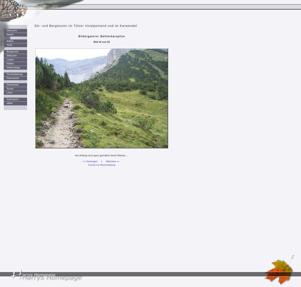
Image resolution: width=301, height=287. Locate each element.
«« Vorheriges (90, 161)
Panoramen (13, 78)
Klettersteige (13, 67)
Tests (9, 45)
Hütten (10, 63)
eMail (9, 103)
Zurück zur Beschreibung (101, 165)
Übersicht (12, 30)
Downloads (13, 84)
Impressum (13, 99)
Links (9, 92)
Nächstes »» (112, 161)
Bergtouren (13, 51)
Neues (10, 34)
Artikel (10, 41)
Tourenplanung (15, 74)
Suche (10, 88)
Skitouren (12, 55)
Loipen (10, 59)
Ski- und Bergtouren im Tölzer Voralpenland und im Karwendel (85, 26)
